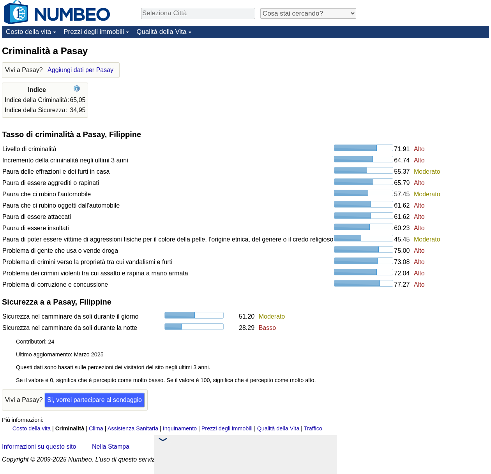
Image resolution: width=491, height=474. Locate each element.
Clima (96, 428)
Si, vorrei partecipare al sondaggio (94, 399)
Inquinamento (180, 428)
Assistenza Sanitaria (133, 428)
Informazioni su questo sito (39, 446)
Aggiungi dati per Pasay (80, 70)
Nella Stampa (110, 446)
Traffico (313, 428)
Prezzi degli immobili (94, 31)
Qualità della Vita (161, 31)
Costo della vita (28, 31)
